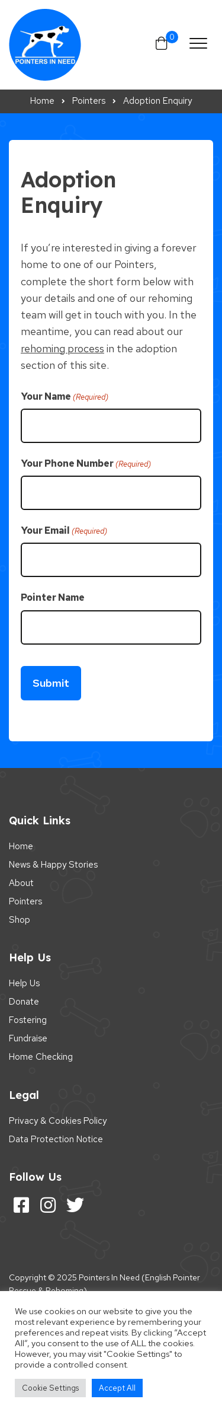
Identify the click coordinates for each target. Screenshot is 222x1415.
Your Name (64, 396)
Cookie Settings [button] (50, 1388)
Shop (19, 920)
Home (21, 846)
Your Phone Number (86, 463)
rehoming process (62, 348)
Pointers (25, 901)
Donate (24, 1002)
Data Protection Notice (56, 1139)
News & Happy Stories (53, 865)
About (21, 883)
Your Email (64, 530)
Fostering (28, 1020)
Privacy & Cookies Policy (58, 1121)
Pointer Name (53, 597)
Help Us (24, 983)
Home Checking (41, 1057)
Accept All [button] (117, 1388)
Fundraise (28, 1038)
